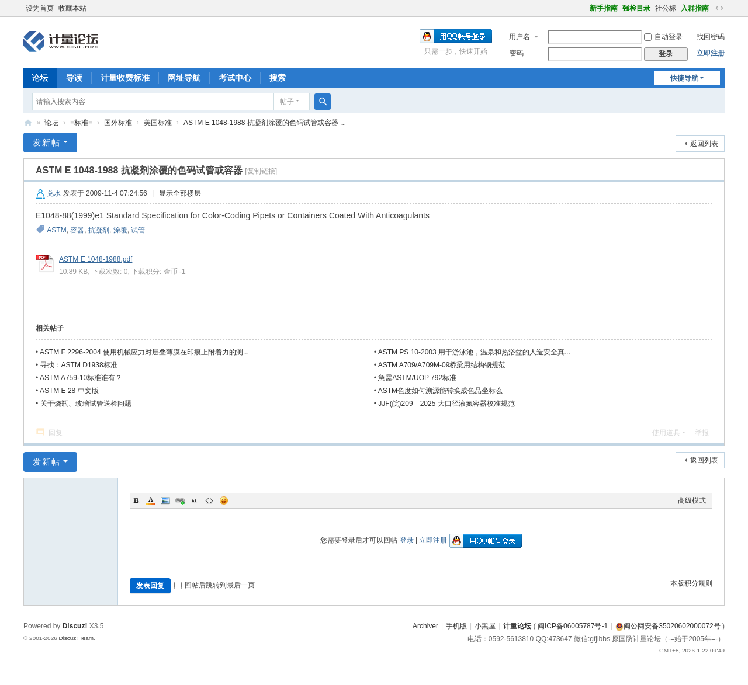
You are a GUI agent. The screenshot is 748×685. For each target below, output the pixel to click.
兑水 (54, 193)
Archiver (425, 626)
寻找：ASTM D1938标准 (78, 365)
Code (209, 500)
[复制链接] (261, 171)
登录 (407, 540)
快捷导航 (684, 78)
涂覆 (120, 230)
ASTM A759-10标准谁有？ (81, 378)
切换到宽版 (719, 8)
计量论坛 (28, 122)
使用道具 (666, 433)
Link (180, 500)
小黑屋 (485, 626)
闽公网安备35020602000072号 (667, 626)
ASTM (56, 230)
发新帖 (47, 142)
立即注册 (711, 53)
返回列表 (704, 144)
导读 (74, 77)
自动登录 (663, 37)
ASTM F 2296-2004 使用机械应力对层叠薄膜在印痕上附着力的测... (144, 352)
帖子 (287, 102)
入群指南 (695, 8)
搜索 (277, 77)
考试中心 (235, 77)
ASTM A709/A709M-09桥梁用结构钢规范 (442, 365)
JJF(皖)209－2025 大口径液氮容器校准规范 (446, 403)
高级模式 (692, 500)
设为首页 (40, 8)
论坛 (40, 77)
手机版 (456, 626)
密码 (517, 53)
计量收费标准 (125, 77)
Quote (194, 500)
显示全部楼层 (180, 193)
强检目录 (636, 8)
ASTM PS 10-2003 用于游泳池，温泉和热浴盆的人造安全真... (474, 352)
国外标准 (118, 123)
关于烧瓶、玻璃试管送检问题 (85, 403)
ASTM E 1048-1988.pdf (95, 259)
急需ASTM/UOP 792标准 (417, 378)
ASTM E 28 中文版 (69, 391)
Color (151, 500)
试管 (138, 230)
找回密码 (711, 37)
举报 (702, 433)
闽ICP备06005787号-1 (573, 626)
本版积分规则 (691, 583)
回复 (56, 433)
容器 (77, 230)
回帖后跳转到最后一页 (214, 585)
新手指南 (604, 8)
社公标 (665, 8)
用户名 (519, 37)
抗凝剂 (98, 230)
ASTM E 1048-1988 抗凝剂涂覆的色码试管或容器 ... (264, 123)
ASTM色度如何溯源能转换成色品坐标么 (440, 391)
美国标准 (158, 123)
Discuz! (75, 626)
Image (165, 500)
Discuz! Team (76, 638)
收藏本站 (72, 8)
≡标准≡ (81, 123)
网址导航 (184, 77)
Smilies (224, 500)
